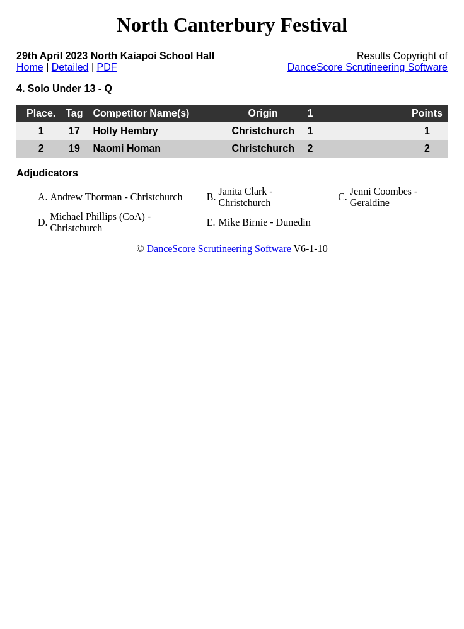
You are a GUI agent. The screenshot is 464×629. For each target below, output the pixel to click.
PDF (106, 67)
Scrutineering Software (244, 248)
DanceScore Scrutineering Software (367, 67)
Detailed (70, 67)
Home (30, 67)
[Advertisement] (118, 382)
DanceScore (171, 248)
